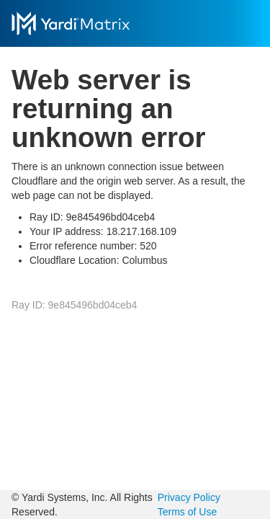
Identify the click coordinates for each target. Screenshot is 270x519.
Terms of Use (187, 512)
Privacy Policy (189, 497)
